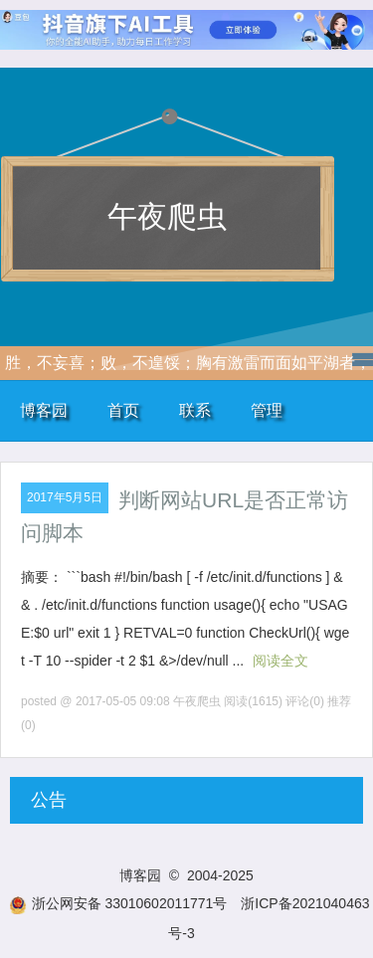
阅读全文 (280, 661)
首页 (123, 410)
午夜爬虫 (167, 216)
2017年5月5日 (64, 497)
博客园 (44, 410)
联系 (195, 410)
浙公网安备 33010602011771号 (118, 903)
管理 (266, 410)
